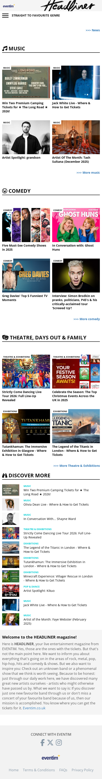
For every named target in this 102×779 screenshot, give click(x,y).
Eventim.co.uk (34, 708)
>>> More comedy (87, 319)
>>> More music (88, 172)
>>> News (93, 30)
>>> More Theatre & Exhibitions (76, 466)
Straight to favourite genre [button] (36, 15)
